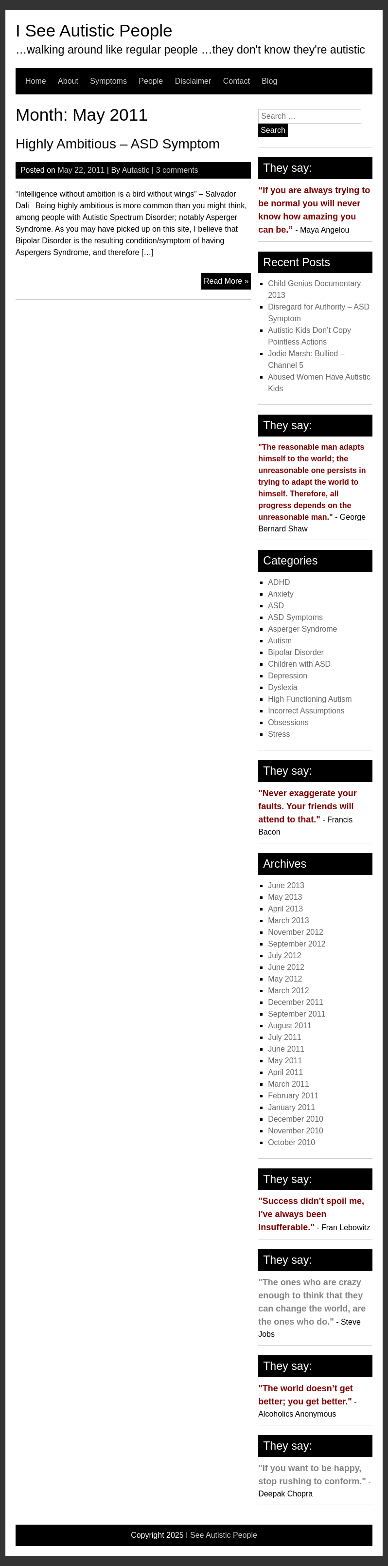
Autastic (136, 170)
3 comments (177, 170)
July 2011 (284, 1037)
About (68, 81)
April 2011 (285, 1072)
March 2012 (288, 990)
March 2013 (288, 920)
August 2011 (290, 1025)
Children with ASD (299, 664)
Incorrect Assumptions (306, 711)
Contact (236, 81)
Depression (287, 676)
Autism (280, 641)
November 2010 (295, 1131)
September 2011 (296, 1014)
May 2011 (285, 1060)
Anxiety (280, 594)
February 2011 (293, 1096)
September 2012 (296, 944)
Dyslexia (282, 687)
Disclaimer (193, 81)
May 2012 (285, 979)
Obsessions (288, 722)
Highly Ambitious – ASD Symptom (118, 143)
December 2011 (295, 1002)
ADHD (279, 582)
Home (35, 81)
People (151, 81)
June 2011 (286, 1049)
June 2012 (286, 967)
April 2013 (285, 909)
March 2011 (288, 1084)
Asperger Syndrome (302, 629)
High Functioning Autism (310, 699)
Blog (269, 81)
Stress (279, 734)
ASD (276, 605)
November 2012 (295, 932)
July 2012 (284, 955)
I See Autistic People (94, 30)
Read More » (227, 282)
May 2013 (285, 897)
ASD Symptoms (295, 617)
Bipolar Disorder (296, 652)
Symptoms (108, 81)
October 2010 (291, 1142)
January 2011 (291, 1107)
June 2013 (286, 885)
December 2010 (295, 1119)
